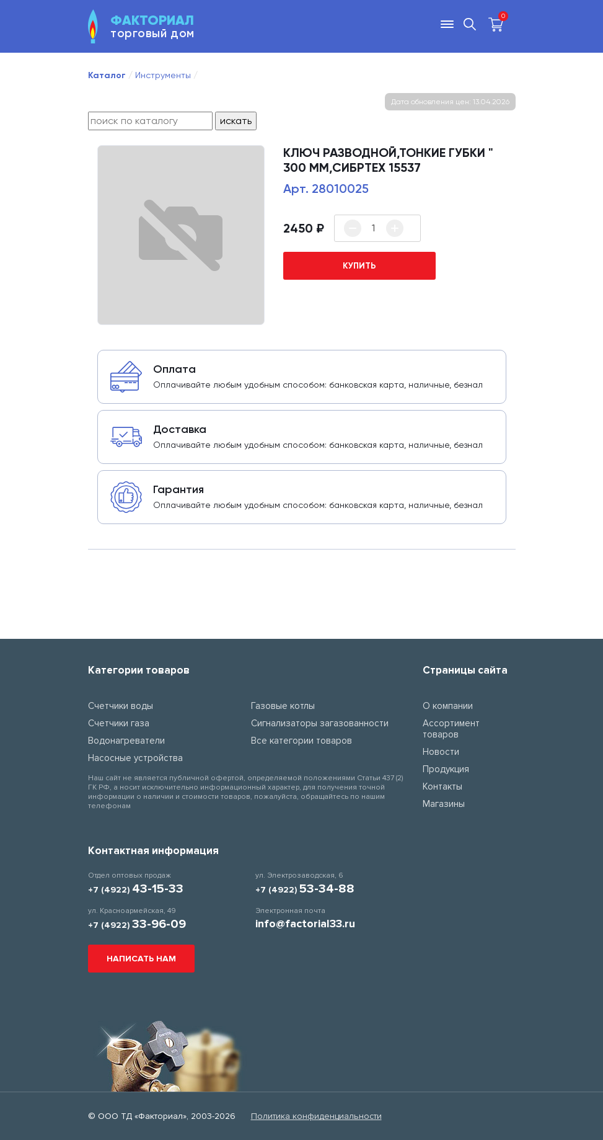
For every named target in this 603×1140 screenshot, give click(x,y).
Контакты (442, 786)
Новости (441, 751)
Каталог (107, 75)
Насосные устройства (135, 758)
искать (236, 121)
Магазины (444, 803)
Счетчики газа (118, 723)
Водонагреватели (126, 740)
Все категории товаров (301, 740)
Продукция (446, 769)
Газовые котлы (283, 705)
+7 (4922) (135, 889)
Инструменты (163, 75)
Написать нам (141, 958)
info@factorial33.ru (305, 923)
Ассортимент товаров (451, 729)
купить (359, 266)
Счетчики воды (120, 705)
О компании (448, 705)
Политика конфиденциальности (316, 1116)
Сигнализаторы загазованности (320, 723)
